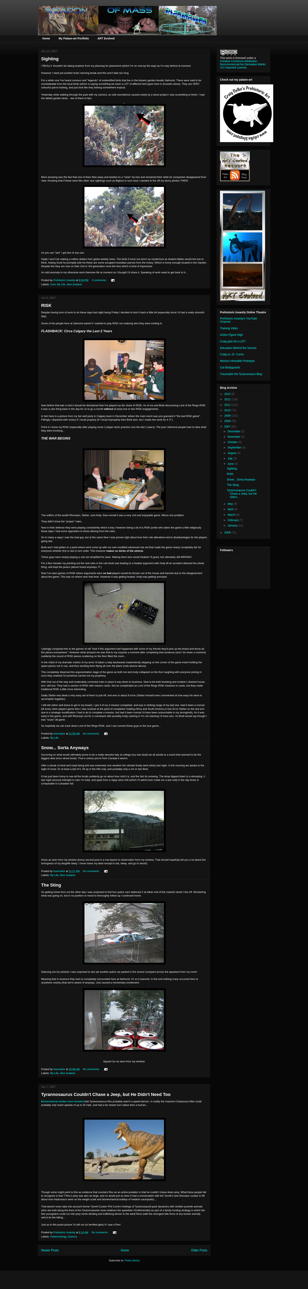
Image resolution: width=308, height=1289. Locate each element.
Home (46, 38)
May (230, 503)
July (230, 458)
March (232, 514)
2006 (227, 532)
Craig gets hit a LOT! (233, 341)
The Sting (51, 885)
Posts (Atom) (132, 1260)
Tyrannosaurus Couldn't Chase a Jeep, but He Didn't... (242, 494)
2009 (227, 415)
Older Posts (199, 1250)
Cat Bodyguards (230, 367)
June (231, 463)
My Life (61, 284)
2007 (227, 426)
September (235, 447)
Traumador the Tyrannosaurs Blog (241, 374)
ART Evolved (105, 38)
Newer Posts (50, 1250)
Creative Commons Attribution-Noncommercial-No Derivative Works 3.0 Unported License (242, 64)
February (233, 520)
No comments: (91, 733)
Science (72, 1236)
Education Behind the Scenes (238, 348)
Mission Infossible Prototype (237, 360)
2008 (227, 421)
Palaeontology (58, 1236)
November (234, 436)
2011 (227, 404)
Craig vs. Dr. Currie (232, 354)
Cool (53, 284)
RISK (46, 305)
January (233, 525)
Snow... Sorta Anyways (65, 747)
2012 (227, 399)
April (231, 509)
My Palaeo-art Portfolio (74, 38)
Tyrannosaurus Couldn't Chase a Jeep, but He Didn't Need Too (105, 1094)
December (234, 431)
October (233, 442)
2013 (227, 393)
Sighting (50, 58)
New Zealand (74, 284)
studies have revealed (62, 1101)
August (232, 453)
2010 (227, 410)
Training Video (229, 328)
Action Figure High (231, 334)
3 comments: (99, 280)
